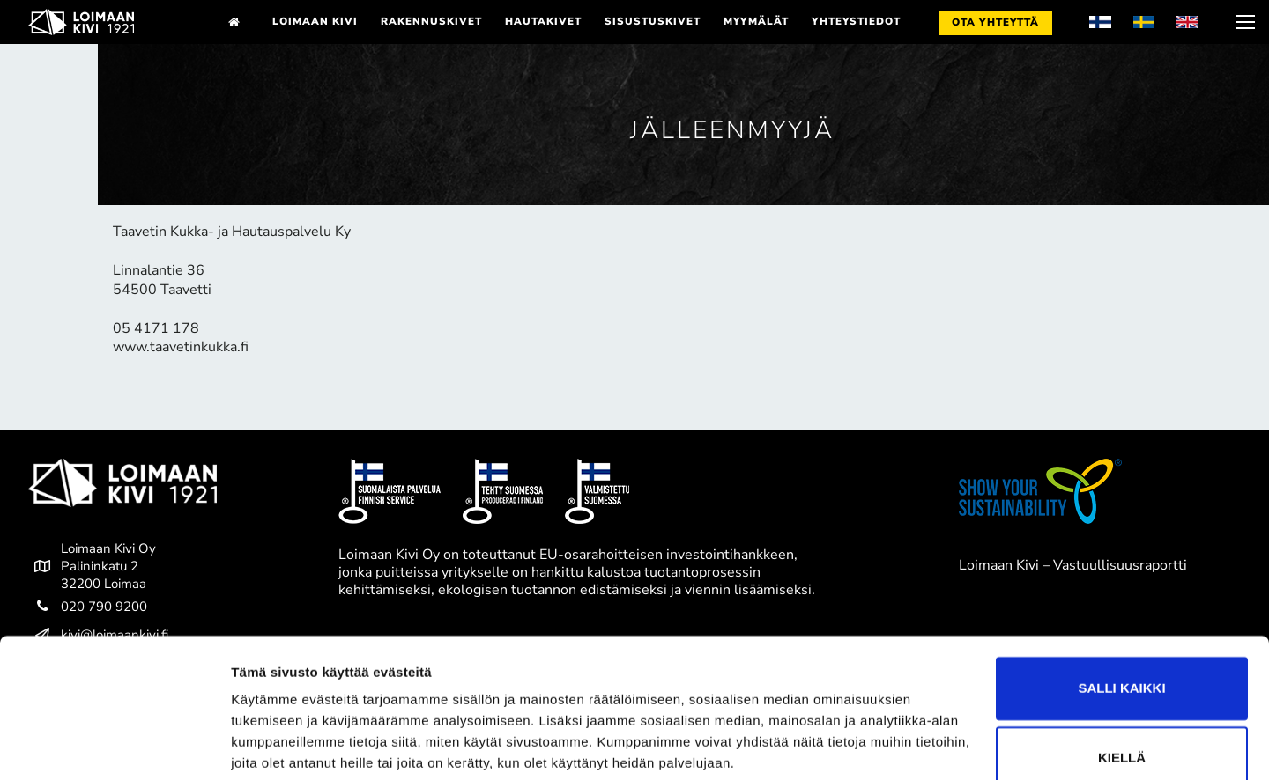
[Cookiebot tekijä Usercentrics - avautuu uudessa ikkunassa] (114, 745)
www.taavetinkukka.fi (181, 347)
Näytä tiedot (269, 745)
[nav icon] (1243, 22)
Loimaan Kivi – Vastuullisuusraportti (1073, 565)
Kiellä (1122, 691)
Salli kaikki (1121, 621)
